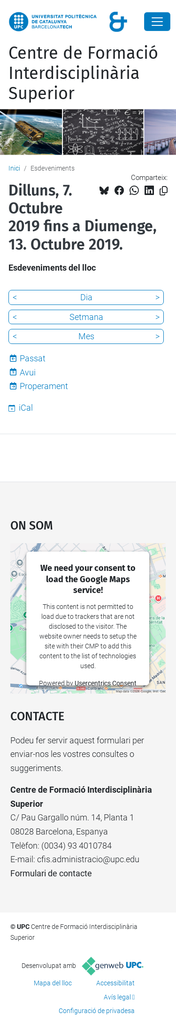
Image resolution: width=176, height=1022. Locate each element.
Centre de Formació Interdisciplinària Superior (83, 73)
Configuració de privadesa (97, 1010)
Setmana (86, 317)
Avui (28, 372)
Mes (86, 336)
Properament (44, 386)
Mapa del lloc (53, 983)
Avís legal (117, 997)
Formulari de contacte (51, 873)
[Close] (157, 21)
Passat (33, 358)
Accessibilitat (115, 983)
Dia (86, 297)
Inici (14, 168)
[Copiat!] (164, 191)
